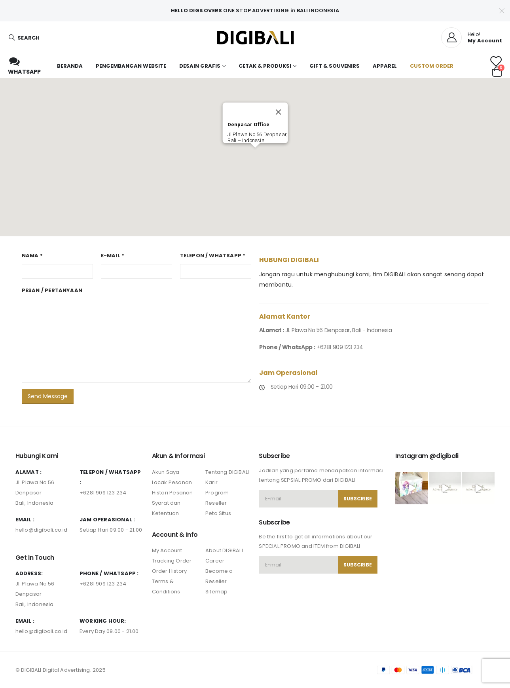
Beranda (70, 66)
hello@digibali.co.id (41, 530)
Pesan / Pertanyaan (52, 290)
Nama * (32, 255)
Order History (169, 571)
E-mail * (113, 255)
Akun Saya (166, 472)
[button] (255, 152)
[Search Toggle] (24, 37)
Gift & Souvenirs (334, 66)
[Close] (278, 112)
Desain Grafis (199, 66)
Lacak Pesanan (172, 482)
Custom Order (431, 66)
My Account (167, 550)
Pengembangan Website (131, 66)
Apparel (385, 66)
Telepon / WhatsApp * (213, 255)
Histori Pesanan (172, 492)
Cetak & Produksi (265, 66)
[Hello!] (471, 37)
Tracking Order (172, 560)
